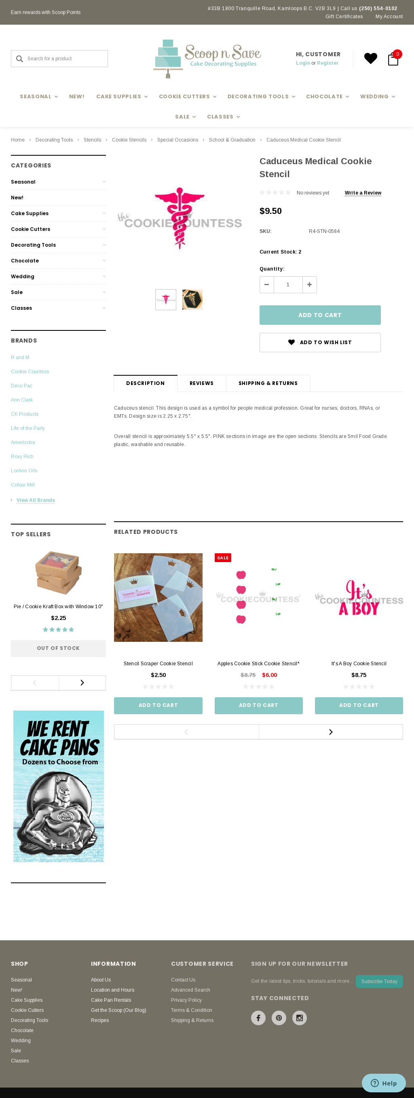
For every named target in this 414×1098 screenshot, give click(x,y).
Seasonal (23, 181)
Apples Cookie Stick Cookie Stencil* (258, 663)
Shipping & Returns (268, 383)
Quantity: (272, 269)
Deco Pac (21, 386)
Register (327, 63)
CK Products (24, 414)
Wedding (22, 276)
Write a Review (363, 193)
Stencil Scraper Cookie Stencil (158, 663)
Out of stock (58, 648)
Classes (21, 308)
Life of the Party (28, 428)
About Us (101, 980)
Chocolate (25, 260)
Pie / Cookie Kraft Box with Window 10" (58, 606)
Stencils (92, 140)
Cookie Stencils (129, 140)
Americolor (23, 442)
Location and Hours (112, 990)
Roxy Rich (22, 456)
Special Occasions (177, 140)
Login (303, 63)
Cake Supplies (30, 213)
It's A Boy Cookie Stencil (359, 663)
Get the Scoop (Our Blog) (118, 1010)
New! (76, 96)
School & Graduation (232, 140)
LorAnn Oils (24, 471)
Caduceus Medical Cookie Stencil (303, 140)
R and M (20, 357)
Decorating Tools (54, 140)
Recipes (100, 1020)
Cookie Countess (30, 371)
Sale (17, 292)
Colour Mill (23, 485)
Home (18, 140)
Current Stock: (281, 252)
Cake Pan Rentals (111, 1000)
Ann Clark (22, 400)
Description (145, 383)
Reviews (202, 383)
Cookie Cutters (30, 229)
